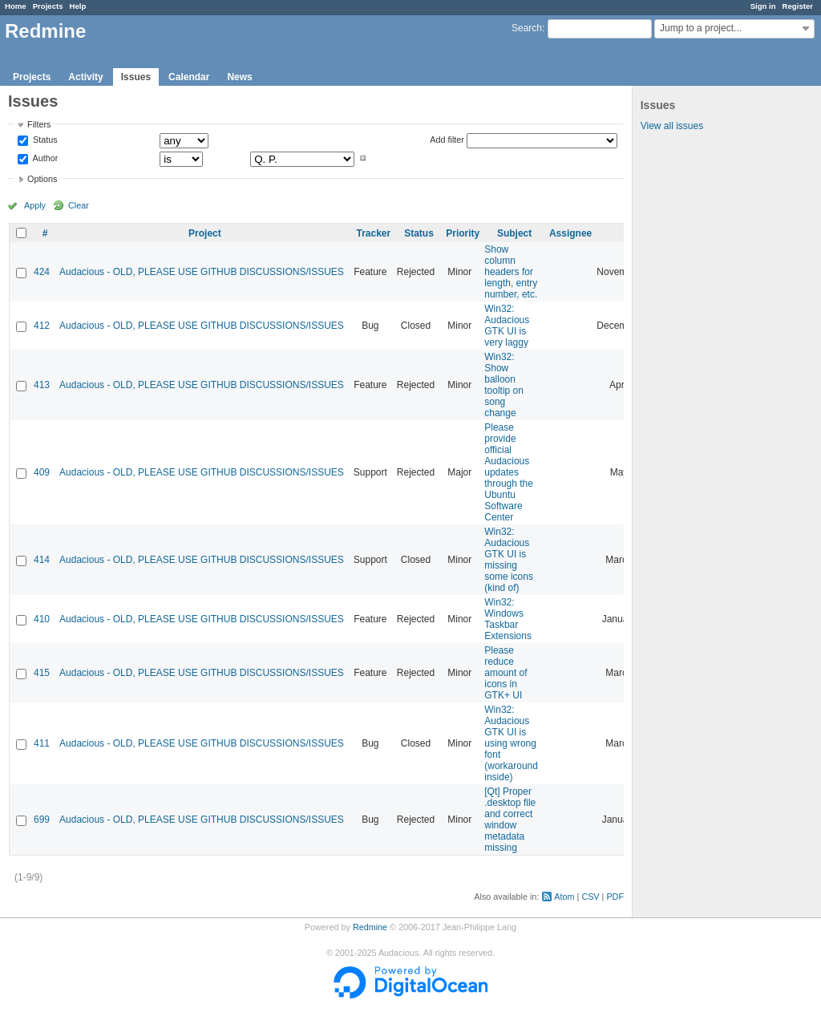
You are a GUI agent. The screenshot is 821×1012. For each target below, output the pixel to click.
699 (42, 819)
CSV (590, 896)
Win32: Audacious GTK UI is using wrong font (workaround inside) (511, 743)
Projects (48, 6)
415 (42, 672)
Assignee (570, 233)
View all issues (672, 126)
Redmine (370, 927)
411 (42, 743)
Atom (564, 896)
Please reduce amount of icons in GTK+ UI (505, 673)
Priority (462, 233)
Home (15, 6)
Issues (136, 77)
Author (44, 158)
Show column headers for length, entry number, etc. (510, 272)
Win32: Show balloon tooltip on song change (504, 385)
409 (42, 472)
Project (204, 233)
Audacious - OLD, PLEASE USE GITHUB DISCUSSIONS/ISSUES (201, 271)
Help (78, 6)
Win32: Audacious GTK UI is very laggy (506, 325)
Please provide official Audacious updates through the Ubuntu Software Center (508, 472)
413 (42, 385)
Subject (514, 233)
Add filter (447, 139)
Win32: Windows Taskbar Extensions (508, 619)
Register (798, 6)
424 (42, 271)
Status (44, 140)
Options (42, 179)
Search (527, 28)
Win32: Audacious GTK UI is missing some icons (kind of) (508, 559)
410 (42, 619)
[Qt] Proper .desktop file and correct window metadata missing (510, 819)
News (239, 77)
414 (42, 559)
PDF (615, 896)
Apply (35, 205)
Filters (39, 124)
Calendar (188, 77)
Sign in (763, 6)
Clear (78, 205)
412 (42, 325)
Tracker (373, 233)
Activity (85, 77)
